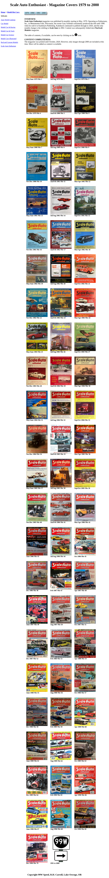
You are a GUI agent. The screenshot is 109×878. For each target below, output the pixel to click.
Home (3, 12)
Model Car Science (7, 35)
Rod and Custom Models (9, 42)
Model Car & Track (7, 31)
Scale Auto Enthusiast (8, 46)
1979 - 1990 (29, 13)
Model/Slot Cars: (13, 12)
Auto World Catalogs (8, 20)
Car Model (4, 24)
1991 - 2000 (41, 13)
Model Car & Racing (8, 27)
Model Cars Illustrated (8, 39)
